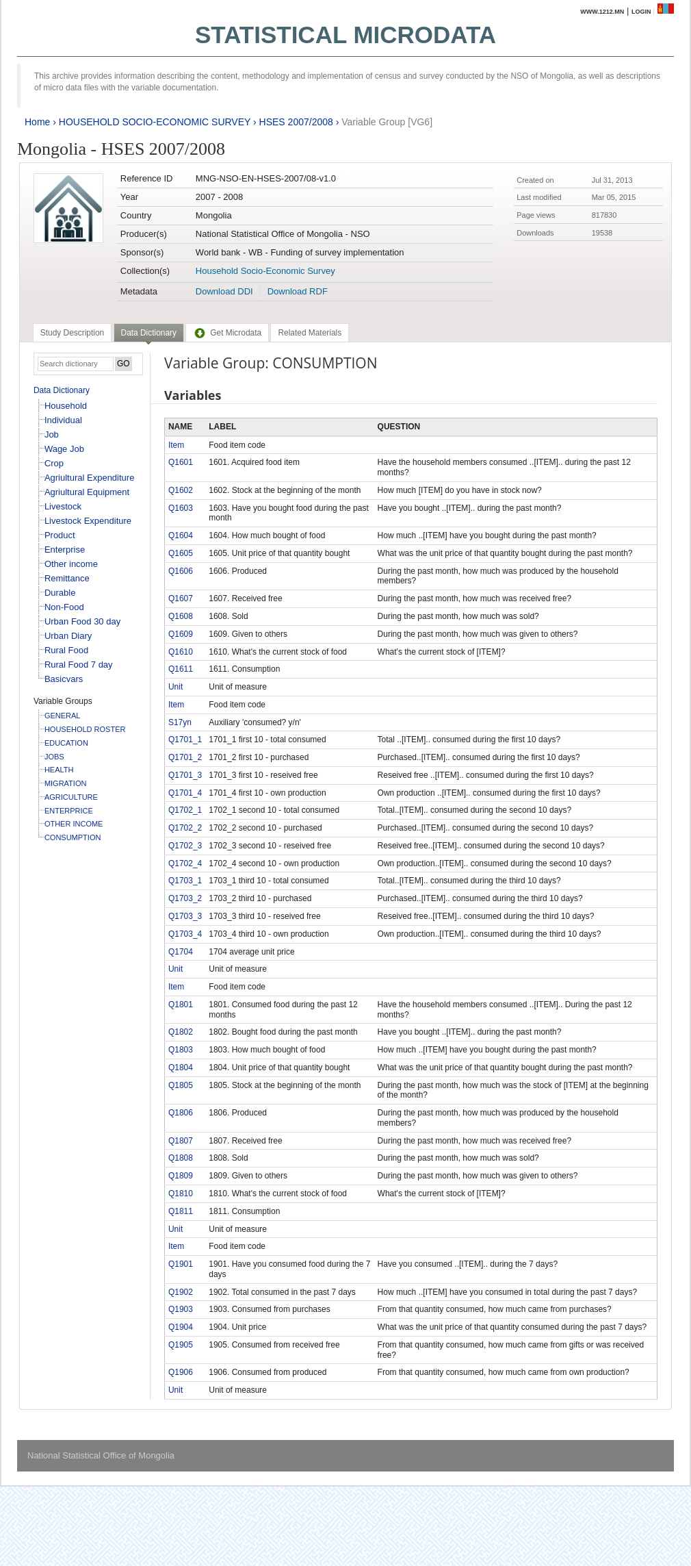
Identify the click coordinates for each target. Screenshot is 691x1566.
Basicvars (63, 679)
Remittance (67, 578)
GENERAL (62, 715)
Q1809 (180, 1175)
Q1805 (180, 1085)
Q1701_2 (185, 757)
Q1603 (180, 508)
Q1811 (180, 1211)
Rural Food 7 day (78, 664)
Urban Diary (68, 636)
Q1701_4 (185, 793)
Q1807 (180, 1141)
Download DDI (224, 291)
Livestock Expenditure (87, 521)
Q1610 (180, 652)
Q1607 (180, 598)
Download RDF (298, 291)
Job (51, 434)
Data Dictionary (62, 390)
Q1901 (180, 1264)
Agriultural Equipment (86, 492)
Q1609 (180, 634)
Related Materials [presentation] (309, 333)
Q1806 (180, 1112)
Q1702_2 (185, 828)
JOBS (54, 757)
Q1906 (180, 1372)
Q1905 (180, 1345)
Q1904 (180, 1327)
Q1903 (180, 1309)
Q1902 (180, 1292)
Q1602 (180, 490)
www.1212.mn (602, 11)
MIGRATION (65, 783)
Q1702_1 (185, 810)
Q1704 (180, 952)
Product (59, 535)
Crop (54, 463)
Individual (63, 420)
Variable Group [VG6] (386, 121)
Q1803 (180, 1049)
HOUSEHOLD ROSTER (85, 729)
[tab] (72, 332)
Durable (60, 593)
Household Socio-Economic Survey (265, 271)
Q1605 (180, 553)
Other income (71, 564)
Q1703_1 (185, 880)
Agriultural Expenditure (89, 477)
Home (37, 121)
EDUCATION (66, 743)
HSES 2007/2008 (296, 121)
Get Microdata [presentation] (227, 332)
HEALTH (59, 770)
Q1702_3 (185, 845)
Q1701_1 (185, 739)
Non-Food (64, 607)
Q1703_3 (185, 916)
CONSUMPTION (72, 837)
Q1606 (180, 571)
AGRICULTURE (71, 797)
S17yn (180, 722)
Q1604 (180, 535)
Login (641, 11)
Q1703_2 (185, 898)
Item (176, 445)
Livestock (62, 506)
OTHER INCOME (73, 824)
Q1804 (180, 1067)
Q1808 (180, 1158)
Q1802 (180, 1032)
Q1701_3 (185, 775)
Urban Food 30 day (82, 621)
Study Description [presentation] (72, 333)
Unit (175, 687)
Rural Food (66, 650)
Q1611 (180, 669)
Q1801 (180, 1004)
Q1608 (180, 616)
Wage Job (64, 449)
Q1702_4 (185, 863)
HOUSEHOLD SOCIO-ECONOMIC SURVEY (154, 121)
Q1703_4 (185, 934)
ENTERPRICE (68, 811)
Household (65, 406)
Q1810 (180, 1193)
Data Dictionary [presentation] (149, 333)
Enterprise (64, 549)
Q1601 (180, 462)
